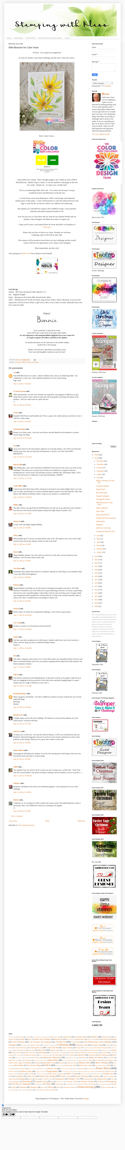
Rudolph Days (108, 1074)
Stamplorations (102, 1079)
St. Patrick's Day (47, 1079)
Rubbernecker (97, 1074)
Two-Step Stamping (103, 1084)
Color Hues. (47, 227)
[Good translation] (5, 1114)
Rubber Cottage (71, 1074)
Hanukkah (92, 1055)
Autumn (21, 1039)
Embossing (42, 1052)
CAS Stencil (75, 1042)
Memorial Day (71, 1063)
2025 (96, 458)
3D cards (11, 1037)
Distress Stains (106, 1050)
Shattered (99, 525)
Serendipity (19, 1076)
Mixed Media (18, 1065)
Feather (112, 1052)
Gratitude (71, 1055)
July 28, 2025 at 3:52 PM (21, 811)
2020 (96, 570)
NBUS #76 (26, 253)
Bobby (15, 505)
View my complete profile (101, 134)
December (100, 461)
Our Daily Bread (100, 1065)
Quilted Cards (12, 1074)
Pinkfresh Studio (26, 1071)
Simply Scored (66, 1076)
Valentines (33, 1087)
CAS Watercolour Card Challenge (97, 1042)
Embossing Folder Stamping (57, 1052)
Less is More (88, 1060)
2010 (96, 603)
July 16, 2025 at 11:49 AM (22, 497)
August (99, 474)
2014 (96, 590)
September (100, 471)
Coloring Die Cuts (36, 1048)
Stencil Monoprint (14, 1081)
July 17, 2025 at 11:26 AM (22, 648)
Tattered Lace (60, 1081)
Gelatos (11, 1055)
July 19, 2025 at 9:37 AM (22, 724)
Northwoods (59, 1065)
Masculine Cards (49, 1063)
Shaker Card (31, 1076)
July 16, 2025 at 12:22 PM (22, 514)
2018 (96, 576)
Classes (108, 1045)
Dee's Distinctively (20, 1050)
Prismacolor (101, 1071)
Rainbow (21, 1074)
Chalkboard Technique (49, 1045)
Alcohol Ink (67, 1037)
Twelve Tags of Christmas (88, 1084)
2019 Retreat (18, 38)
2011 (96, 600)
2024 (96, 556)
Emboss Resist (16, 1052)
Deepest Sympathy (102, 496)
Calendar (12, 1045)
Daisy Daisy (100, 511)
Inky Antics (110, 1057)
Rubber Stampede (86, 1074)
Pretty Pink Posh (67, 1071)
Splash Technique (108, 1076)
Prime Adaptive (90, 1071)
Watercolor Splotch (69, 1087)
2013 (96, 593)
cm (14, 372)
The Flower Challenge (21, 1084)
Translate (105, 86)
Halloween (81, 1055)
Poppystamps (52, 1071)
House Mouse (35, 1057)
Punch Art (111, 1071)
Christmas (63, 1044)
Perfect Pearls (13, 1071)
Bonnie (106, 94)
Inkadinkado (82, 1057)
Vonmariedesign (19, 429)
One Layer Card (70, 1065)
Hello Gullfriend (101, 508)
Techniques (100, 1081)
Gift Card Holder (44, 1055)
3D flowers (19, 1037)
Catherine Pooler (35, 1045)
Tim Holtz (47, 1084)
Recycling (30, 1074)
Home (9, 38)
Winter (30, 1090)
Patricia (16, 585)
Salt (10, 1076)
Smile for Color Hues (103, 528)
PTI (108, 1065)
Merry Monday (102, 1063)
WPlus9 (50, 1087)
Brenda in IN (18, 715)
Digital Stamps (55, 1050)
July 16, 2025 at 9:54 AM (22, 421)
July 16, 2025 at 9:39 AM (22, 405)
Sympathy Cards (41, 1081)
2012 (96, 596)
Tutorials (75, 1084)
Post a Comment (17, 816)
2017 (96, 580)
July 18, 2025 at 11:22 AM (22, 686)
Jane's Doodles (26, 1060)
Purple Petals (100, 489)
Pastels (75, 1068)
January (99, 552)
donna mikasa (18, 750)
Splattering (12, 1079)
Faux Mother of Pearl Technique (88, 1052)
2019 (96, 573)
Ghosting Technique (30, 1055)
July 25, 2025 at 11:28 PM (22, 792)
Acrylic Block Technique (40, 1037)
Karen (15, 552)
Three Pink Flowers (103, 515)
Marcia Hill (17, 464)
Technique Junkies (72, 1081)
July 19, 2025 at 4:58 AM (22, 707)
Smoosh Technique (81, 1076)
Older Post (81, 821)
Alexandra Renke (81, 1037)
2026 (96, 455)
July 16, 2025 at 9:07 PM (21, 601)
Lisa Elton (17, 568)
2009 (96, 606)
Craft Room (87, 1048)
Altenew (94, 1037)
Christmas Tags (96, 1045)
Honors (67, 38)
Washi (59, 1087)
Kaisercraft (66, 1060)
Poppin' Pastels (40, 1071)
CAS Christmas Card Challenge (40, 1042)
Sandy (15, 637)
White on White (106, 1087)
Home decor (18, 1057)
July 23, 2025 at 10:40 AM (22, 776)
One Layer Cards (86, 1065)
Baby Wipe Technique (43, 1039)
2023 (96, 560)
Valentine (23, 1087)
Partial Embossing (66, 1068)
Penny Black (103, 1068)
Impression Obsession (52, 1057)
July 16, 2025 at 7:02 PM (21, 561)
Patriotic (81, 1068)
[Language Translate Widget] (102, 83)
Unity (14, 1087)
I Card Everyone (19, 391)
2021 (96, 566)
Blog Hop (90, 1039)
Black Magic (70, 1039)
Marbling (38, 1063)
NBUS (24, 362)
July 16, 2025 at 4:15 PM (21, 544)
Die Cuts (41, 1050)
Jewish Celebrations (39, 1060)
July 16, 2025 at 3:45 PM (21, 528)
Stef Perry (17, 731)
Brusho (114, 1039)
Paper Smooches (20, 1068)
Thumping (37, 1084)
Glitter (64, 1055)
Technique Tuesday (87, 1081)
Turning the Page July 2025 (105, 531)
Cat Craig (17, 623)
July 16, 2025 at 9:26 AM (22, 384)
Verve (43, 1087)
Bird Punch (58, 1039)
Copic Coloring (67, 1048)
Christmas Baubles (102, 486)
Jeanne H (16, 521)
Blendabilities (80, 1039)
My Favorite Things (34, 1065)
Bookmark (105, 1039)
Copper (78, 1048)
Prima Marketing (79, 1071)
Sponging (21, 1079)
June (98, 535)
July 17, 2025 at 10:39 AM (22, 629)
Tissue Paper (59, 1084)
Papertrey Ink (52, 1068)
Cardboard (24, 1045)
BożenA (16, 800)
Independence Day (70, 1057)
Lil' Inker (98, 1060)
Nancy (15, 535)
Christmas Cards (82, 1045)
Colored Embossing (21, 1048)
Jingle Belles (52, 1060)
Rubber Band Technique (55, 1074)
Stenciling (27, 1081)
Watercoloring (86, 1086)
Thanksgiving (111, 1081)
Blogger (86, 1098)
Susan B (16, 609)
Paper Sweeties (32, 1068)
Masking (61, 1063)
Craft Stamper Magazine (100, 1048)
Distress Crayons (78, 1050)
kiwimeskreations (19, 693)
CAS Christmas (18, 1042)
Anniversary (106, 1037)
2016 (96, 583)
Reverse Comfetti (41, 1074)
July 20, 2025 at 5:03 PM (21, 759)
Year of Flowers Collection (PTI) (45, 1090)
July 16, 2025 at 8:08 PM (21, 577)
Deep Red (31, 1050)
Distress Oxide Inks (93, 1050)
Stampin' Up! (73, 1079)
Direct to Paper (67, 1050)
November (100, 464)
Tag (52, 1081)
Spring (37, 1079)
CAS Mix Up (60, 1042)
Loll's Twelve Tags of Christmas (20, 1063)
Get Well (18, 1055)
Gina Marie (55, 1055)
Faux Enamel (71, 1052)
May (98, 539)
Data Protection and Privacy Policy (49, 38)
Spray (30, 1079)
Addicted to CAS (54, 1037)
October (100, 468)
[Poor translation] (12, 1114)
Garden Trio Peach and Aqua (106, 518)
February (100, 549)
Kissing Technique (76, 1060)
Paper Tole (42, 1068)
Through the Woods (103, 499)
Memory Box (84, 1063)
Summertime (100, 521)
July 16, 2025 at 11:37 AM (22, 478)
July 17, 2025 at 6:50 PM (21, 667)
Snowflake (95, 1076)
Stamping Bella (88, 1079)
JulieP (15, 767)
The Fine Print (30, 38)
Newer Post (13, 821)
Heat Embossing (103, 1055)
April (99, 542)
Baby (30, 1039)
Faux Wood (104, 1052)
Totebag (68, 1084)
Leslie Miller (18, 486)
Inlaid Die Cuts (13, 1060)
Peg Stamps (90, 1068)
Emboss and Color (30, 1052)
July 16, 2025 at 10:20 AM (22, 438)
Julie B (15, 675)
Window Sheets (22, 1090)
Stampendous (59, 1079)
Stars (112, 1079)
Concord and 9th (52, 1048)
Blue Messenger (101, 492)
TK (14, 446)
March (99, 545)
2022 (96, 563)
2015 (96, 586)
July (98, 478)
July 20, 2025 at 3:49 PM (21, 743)
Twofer (114, 1084)
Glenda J (16, 783)
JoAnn (15, 413)
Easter (114, 1050)
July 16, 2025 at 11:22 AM (22, 457)
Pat (14, 656)
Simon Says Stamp (33, 362)
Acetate (28, 1037)
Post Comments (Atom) (26, 825)
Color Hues (17, 362)
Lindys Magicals (109, 1060)
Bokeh (97, 1039)
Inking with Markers (96, 1057)
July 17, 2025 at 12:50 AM (22, 615)
